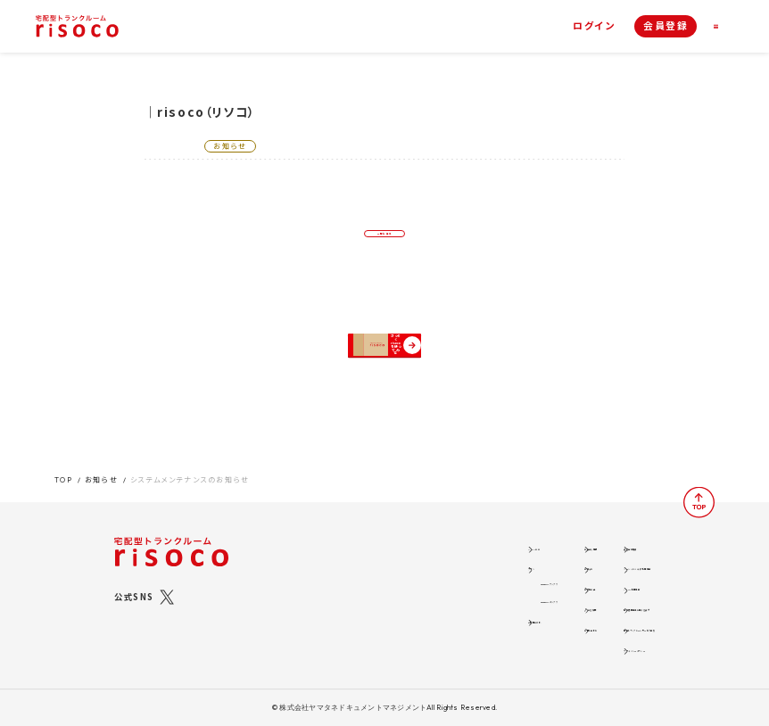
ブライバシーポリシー (565, 647)
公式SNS (134, 584)
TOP (63, 467)
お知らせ (101, 467)
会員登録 (665, 25)
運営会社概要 (550, 534)
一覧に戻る (384, 245)
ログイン (594, 26)
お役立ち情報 (458, 534)
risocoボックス (361, 593)
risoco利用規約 (556, 579)
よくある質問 (456, 601)
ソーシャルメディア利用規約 (578, 557)
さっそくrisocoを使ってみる (393, 382)
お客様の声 (453, 579)
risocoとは (341, 534)
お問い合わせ (458, 625)
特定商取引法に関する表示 (577, 601)
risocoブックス (360, 573)
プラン (329, 557)
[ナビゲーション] (723, 26)
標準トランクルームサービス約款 (588, 625)
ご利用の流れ (344, 616)
